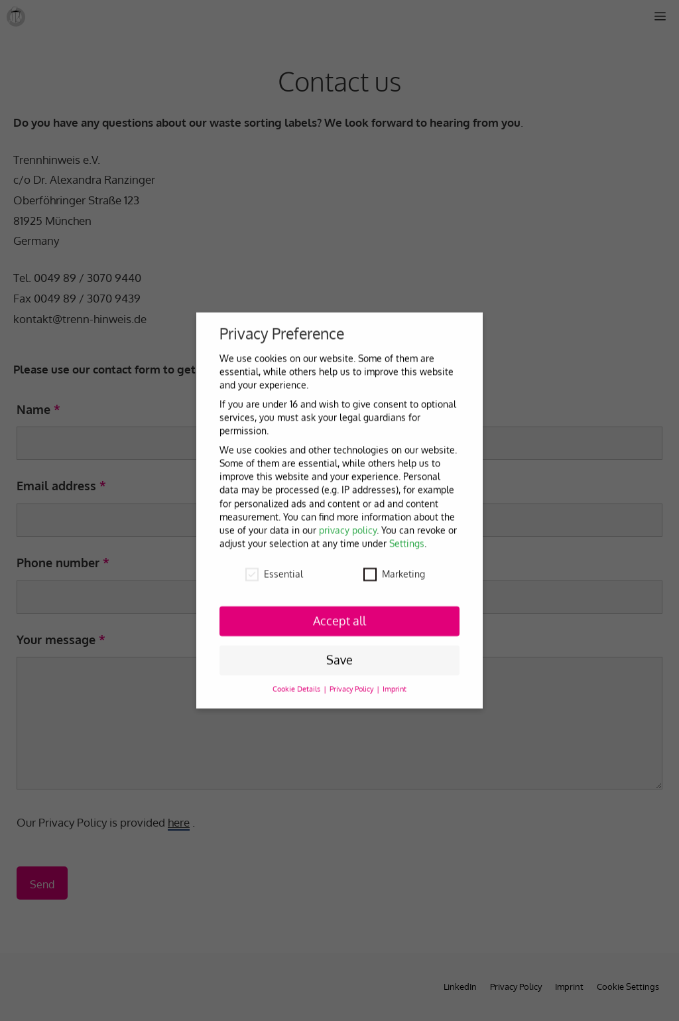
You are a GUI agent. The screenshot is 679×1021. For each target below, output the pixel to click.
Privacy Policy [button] (352, 683)
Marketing (394, 569)
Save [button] (339, 654)
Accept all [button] (339, 615)
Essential (274, 569)
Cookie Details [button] (297, 683)
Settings (406, 538)
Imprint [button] (394, 683)
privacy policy (348, 525)
